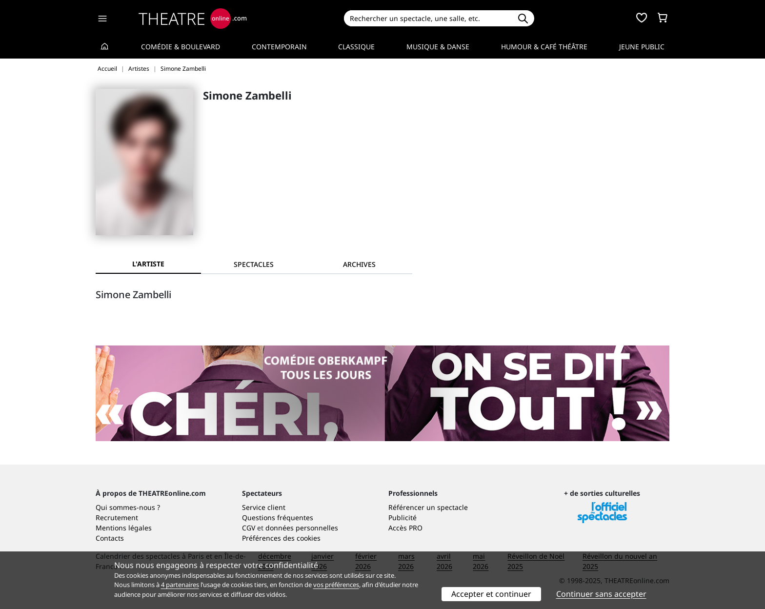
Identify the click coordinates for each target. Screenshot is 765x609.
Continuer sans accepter (601, 594)
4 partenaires (180, 584)
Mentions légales (124, 527)
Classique (356, 46)
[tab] (253, 264)
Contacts (110, 538)
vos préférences (336, 584)
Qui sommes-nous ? (128, 507)
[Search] (427, 18)
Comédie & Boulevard (180, 46)
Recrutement (117, 517)
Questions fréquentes (277, 517)
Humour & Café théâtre (544, 46)
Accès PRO (405, 527)
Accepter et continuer (491, 594)
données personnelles (301, 527)
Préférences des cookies (281, 538)
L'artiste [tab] (148, 263)
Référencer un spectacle (428, 507)
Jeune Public (641, 46)
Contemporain (279, 46)
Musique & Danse (437, 46)
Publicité (402, 517)
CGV (248, 527)
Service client (263, 507)
